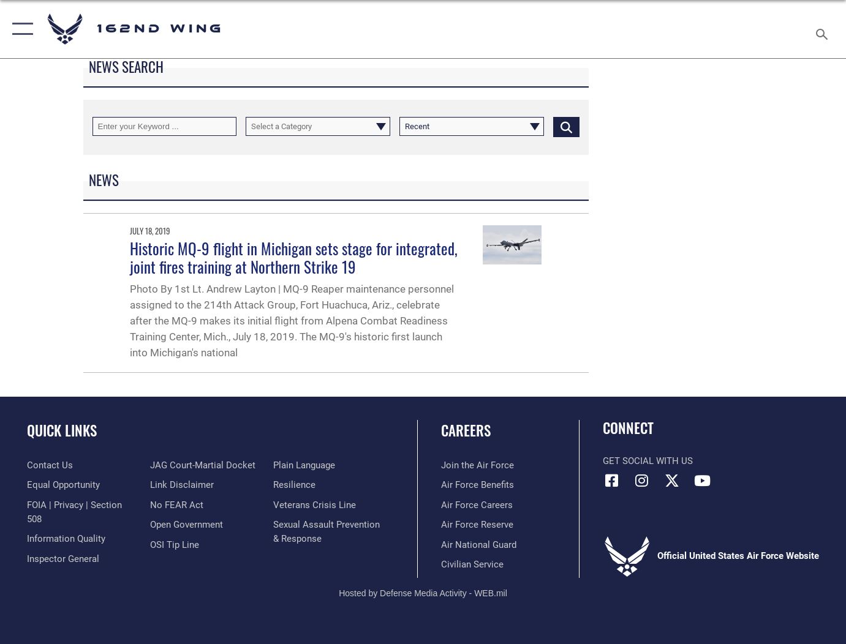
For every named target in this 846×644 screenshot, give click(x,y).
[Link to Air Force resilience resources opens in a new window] (294, 484)
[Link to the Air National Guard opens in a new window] (478, 544)
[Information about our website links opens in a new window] (182, 484)
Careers (466, 430)
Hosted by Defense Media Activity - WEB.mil (423, 593)
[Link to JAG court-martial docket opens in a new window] (202, 465)
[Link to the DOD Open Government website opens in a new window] (186, 524)
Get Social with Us (648, 460)
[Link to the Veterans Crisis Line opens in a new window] (314, 505)
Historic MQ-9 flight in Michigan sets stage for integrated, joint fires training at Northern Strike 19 (294, 257)
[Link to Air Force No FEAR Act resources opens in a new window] (176, 505)
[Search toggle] (824, 29)
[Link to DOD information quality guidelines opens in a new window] (66, 538)
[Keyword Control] (165, 126)
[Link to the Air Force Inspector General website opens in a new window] (63, 558)
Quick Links (62, 430)
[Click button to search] (566, 126)
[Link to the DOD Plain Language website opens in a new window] (304, 465)
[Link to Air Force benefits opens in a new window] (477, 484)
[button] (20, 29)
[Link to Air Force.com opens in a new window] (477, 465)
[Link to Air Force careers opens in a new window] (477, 505)
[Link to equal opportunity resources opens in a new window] (63, 484)
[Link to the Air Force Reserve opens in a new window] (477, 524)
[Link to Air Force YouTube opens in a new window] (702, 480)
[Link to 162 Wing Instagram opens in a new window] (642, 480)
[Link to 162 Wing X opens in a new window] (672, 480)
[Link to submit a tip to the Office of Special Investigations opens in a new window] (174, 544)
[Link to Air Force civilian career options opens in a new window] (472, 564)
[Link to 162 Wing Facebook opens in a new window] (612, 480)
